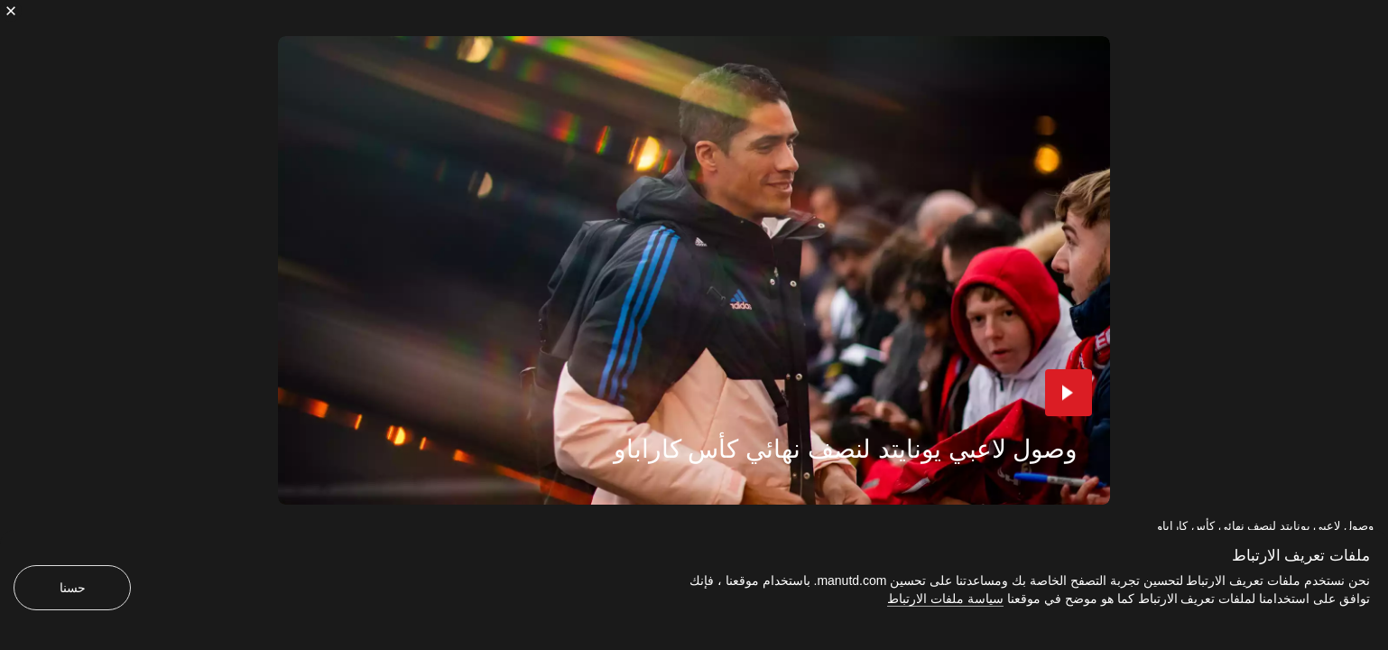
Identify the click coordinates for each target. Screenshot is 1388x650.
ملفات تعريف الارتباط (1301, 555)
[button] (1068, 392)
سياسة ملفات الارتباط (945, 598)
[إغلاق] (11, 11)
